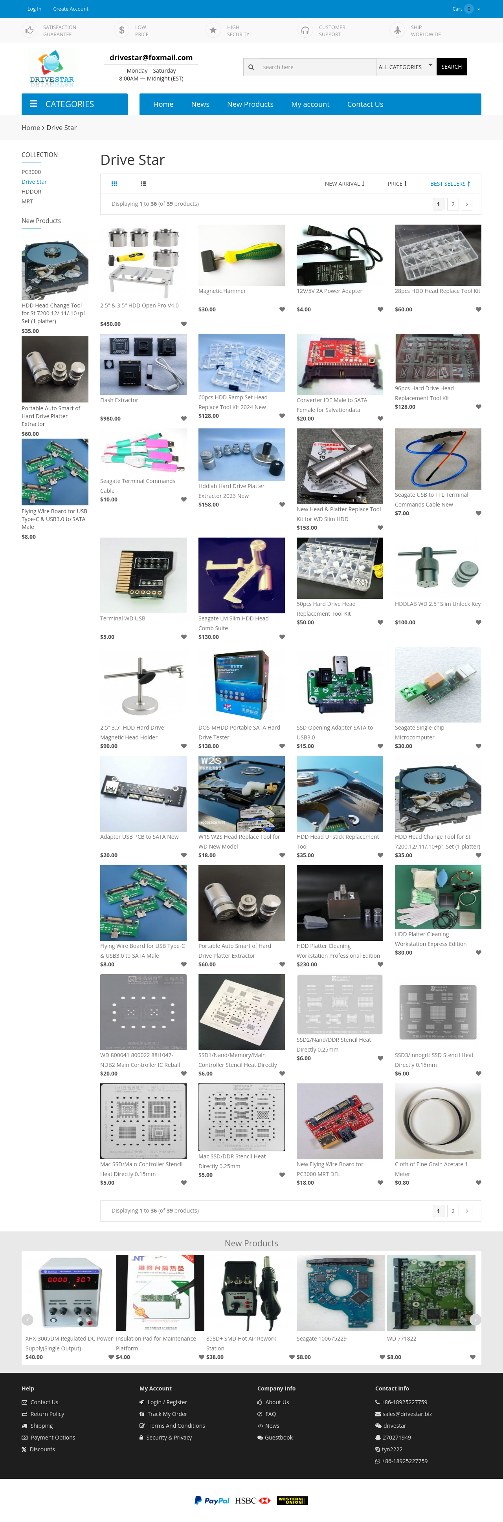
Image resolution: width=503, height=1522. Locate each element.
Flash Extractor (119, 400)
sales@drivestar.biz (407, 1414)
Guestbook (275, 1437)
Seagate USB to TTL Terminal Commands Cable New (431, 499)
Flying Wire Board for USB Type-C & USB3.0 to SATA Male (54, 519)
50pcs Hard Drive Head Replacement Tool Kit (326, 608)
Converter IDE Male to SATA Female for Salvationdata (332, 404)
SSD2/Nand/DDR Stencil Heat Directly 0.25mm (334, 1044)
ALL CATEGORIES (400, 67)
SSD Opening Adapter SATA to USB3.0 (335, 732)
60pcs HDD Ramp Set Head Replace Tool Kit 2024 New (233, 402)
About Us (273, 1402)
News (200, 104)
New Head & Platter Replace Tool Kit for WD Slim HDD (339, 514)
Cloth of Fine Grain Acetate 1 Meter (431, 1169)
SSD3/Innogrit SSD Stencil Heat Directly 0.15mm (434, 1059)
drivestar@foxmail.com (151, 57)
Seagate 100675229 (322, 1338)
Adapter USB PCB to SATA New (139, 836)
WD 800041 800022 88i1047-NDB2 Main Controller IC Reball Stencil (140, 1060)
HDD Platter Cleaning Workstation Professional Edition (338, 950)
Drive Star (34, 181)
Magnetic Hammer (222, 291)
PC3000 (31, 172)
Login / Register (163, 1402)
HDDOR (31, 191)
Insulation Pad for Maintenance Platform (156, 1343)
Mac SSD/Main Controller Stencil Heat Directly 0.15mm (141, 1169)
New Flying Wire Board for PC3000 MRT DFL (330, 1169)
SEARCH (451, 66)
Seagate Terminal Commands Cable (137, 485)
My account (310, 104)
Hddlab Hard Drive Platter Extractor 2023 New (231, 490)
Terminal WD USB (122, 618)
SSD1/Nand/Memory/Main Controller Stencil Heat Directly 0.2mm (237, 1060)
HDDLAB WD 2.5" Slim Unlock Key (438, 603)
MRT (27, 201)
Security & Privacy (166, 1437)
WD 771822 (402, 1338)
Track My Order (163, 1414)
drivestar (395, 1425)
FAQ (266, 1414)
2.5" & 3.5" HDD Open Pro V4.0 (139, 305)
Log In (35, 8)
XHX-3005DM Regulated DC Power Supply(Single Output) (69, 1343)
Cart (466, 9)
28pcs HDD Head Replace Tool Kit (437, 291)
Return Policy (43, 1414)
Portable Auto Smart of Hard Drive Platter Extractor (51, 416)
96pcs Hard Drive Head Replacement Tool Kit (424, 393)
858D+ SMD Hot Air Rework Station (241, 1343)
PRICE (397, 183)
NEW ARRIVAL (344, 183)
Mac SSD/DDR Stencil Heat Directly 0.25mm (232, 1161)
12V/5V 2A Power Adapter (329, 291)
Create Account (71, 8)
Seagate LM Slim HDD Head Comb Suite (233, 623)
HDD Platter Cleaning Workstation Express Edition (431, 939)
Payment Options (48, 1437)
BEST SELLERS (450, 183)
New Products (250, 104)
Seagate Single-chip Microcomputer (419, 732)
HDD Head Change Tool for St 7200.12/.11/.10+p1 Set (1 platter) (54, 313)
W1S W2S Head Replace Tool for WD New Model (239, 841)
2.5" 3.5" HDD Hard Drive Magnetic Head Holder (132, 732)
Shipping (37, 1425)
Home (163, 104)
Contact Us (365, 104)
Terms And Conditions (172, 1425)
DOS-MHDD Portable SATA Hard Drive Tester (239, 732)
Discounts (38, 1449)
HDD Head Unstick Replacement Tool (338, 841)
